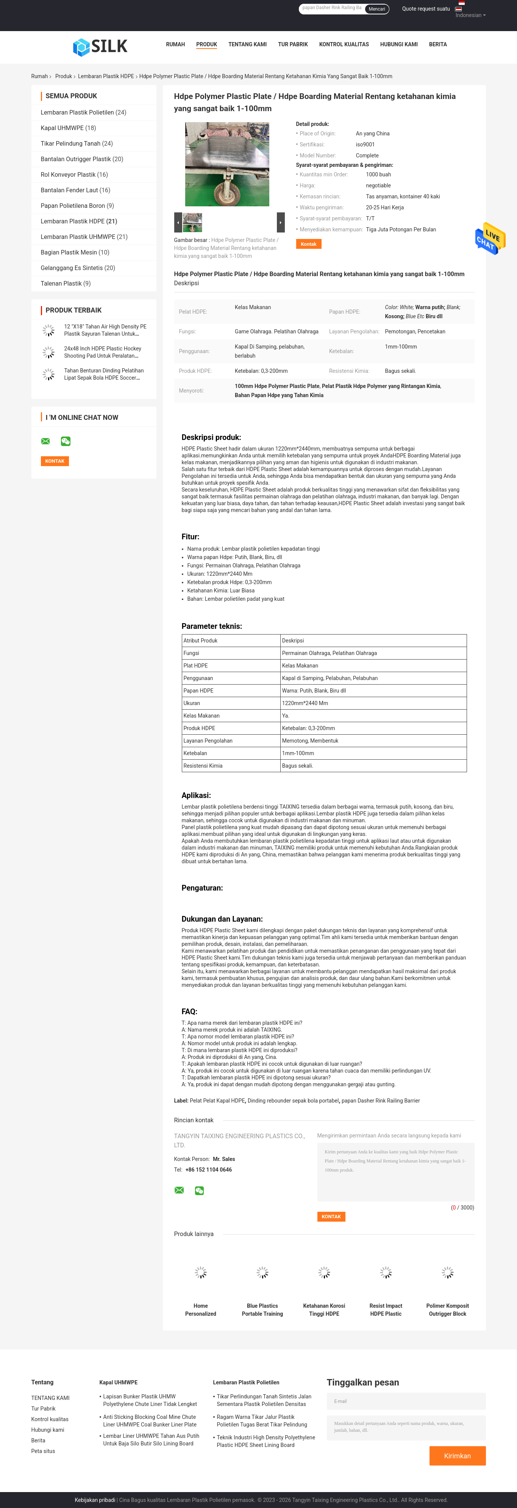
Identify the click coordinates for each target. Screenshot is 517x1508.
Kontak (309, 244)
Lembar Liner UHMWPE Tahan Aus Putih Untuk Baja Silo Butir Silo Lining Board (151, 1440)
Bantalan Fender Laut (69, 190)
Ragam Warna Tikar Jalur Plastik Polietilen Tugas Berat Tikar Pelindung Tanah (262, 1422)
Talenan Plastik (61, 283)
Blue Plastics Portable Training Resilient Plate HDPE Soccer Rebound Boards (262, 1310)
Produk (206, 44)
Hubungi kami (399, 44)
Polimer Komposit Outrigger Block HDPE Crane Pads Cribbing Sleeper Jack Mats (447, 1310)
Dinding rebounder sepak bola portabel (293, 1101)
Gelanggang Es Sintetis (72, 268)
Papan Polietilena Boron (73, 205)
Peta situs (43, 1451)
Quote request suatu (426, 9)
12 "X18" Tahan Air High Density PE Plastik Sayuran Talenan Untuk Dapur (105, 334)
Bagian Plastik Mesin (69, 252)
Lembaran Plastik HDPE (106, 76)
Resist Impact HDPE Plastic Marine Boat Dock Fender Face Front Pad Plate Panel (385, 1310)
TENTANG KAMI (247, 44)
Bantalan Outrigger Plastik (76, 159)
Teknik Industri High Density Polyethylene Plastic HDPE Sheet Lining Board (266, 1441)
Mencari (377, 9)
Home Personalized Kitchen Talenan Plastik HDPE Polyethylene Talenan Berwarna (200, 1310)
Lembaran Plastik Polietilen (77, 112)
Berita (438, 44)
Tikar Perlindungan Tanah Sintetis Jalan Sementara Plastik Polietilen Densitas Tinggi (264, 1401)
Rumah (175, 44)
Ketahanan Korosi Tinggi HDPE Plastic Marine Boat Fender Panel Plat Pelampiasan (324, 1310)
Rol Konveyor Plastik (68, 174)
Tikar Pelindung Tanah (71, 143)
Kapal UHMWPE (62, 128)
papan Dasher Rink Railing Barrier (381, 1101)
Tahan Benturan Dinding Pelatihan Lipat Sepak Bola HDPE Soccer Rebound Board (104, 378)
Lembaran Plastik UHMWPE (78, 236)
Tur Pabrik (293, 44)
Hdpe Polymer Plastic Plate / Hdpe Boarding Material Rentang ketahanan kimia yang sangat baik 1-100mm (226, 248)
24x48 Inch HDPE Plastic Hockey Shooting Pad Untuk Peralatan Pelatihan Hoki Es (102, 356)
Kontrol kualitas (344, 44)
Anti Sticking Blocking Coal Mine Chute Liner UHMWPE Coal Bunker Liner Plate (150, 1421)
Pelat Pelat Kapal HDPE (217, 1101)
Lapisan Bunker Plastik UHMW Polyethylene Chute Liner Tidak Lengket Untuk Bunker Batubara (150, 1401)
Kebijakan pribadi (95, 1500)
